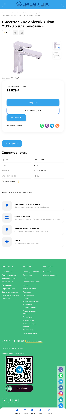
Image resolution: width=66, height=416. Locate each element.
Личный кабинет (50, 275)
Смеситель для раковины (20, 192)
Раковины (27, 292)
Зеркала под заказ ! (10, 292)
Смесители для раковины (34, 13)
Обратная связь (8, 288)
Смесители (16, 13)
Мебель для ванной (31, 272)
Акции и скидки (8, 282)
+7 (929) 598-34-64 (13, 340)
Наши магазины (9, 278)
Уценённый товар (30, 333)
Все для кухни (28, 320)
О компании (7, 272)
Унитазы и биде (29, 288)
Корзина (47, 272)
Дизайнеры (7, 285)
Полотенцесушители (31, 282)
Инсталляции (28, 295)
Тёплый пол (27, 317)
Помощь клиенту (9, 275)
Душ (24, 278)
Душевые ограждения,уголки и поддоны (31, 301)
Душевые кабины (30, 307)
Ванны (25, 285)
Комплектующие (29, 330)
